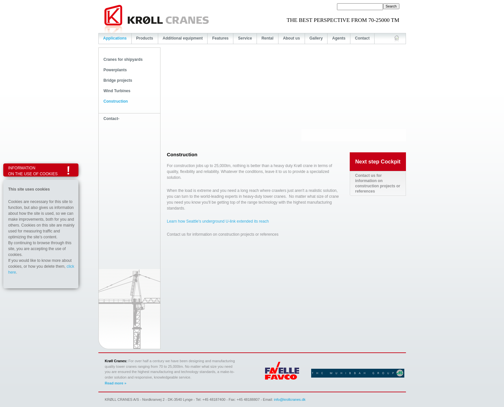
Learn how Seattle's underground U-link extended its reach (218, 221)
